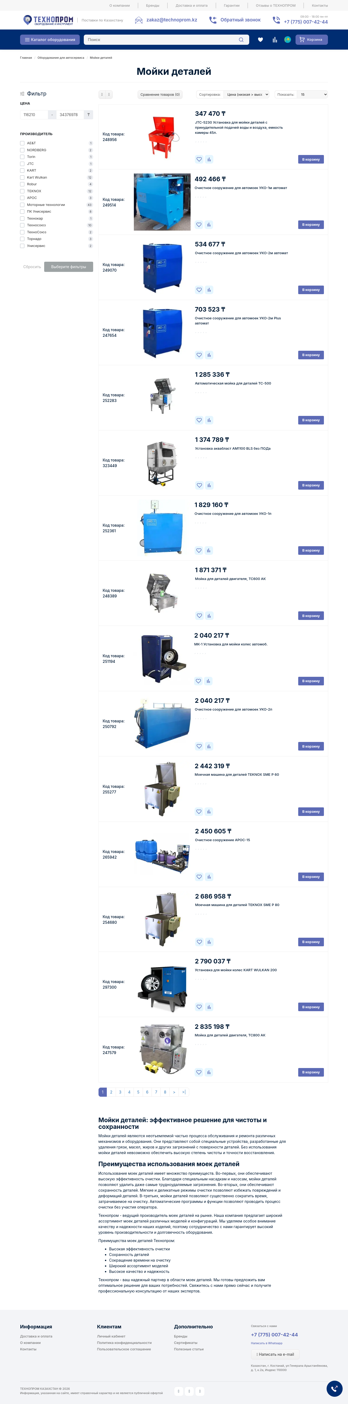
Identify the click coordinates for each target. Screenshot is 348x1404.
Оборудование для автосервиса (60, 58)
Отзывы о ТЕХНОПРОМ (276, 5)
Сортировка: (210, 94)
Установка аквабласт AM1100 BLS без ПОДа (233, 448)
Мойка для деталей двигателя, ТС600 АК (230, 579)
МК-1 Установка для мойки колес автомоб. (230, 644)
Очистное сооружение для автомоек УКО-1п (233, 513)
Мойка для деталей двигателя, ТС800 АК (230, 1035)
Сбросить (32, 266)
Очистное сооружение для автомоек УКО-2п (233, 709)
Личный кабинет (111, 1336)
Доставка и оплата (192, 5)
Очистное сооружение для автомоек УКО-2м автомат (241, 253)
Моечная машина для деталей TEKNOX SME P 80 (237, 905)
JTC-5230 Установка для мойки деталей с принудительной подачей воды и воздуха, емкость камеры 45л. (239, 127)
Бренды (152, 5)
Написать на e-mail (275, 1354)
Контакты (320, 5)
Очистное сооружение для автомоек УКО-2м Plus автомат (238, 320)
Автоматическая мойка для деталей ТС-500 (233, 383)
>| (184, 1092)
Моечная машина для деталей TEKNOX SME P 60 (237, 774)
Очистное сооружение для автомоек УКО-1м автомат (241, 188)
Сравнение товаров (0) (160, 94)
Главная (26, 58)
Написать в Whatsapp (266, 1343)
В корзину (311, 159)
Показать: (286, 94)
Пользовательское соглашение (124, 1349)
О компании (119, 5)
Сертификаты (185, 1342)
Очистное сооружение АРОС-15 (222, 840)
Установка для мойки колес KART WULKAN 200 (236, 970)
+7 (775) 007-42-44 (274, 1335)
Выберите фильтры (68, 266)
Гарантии (232, 5)
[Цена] (34, 114)
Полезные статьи (189, 1349)
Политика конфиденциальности (124, 1342)
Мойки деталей (101, 58)
